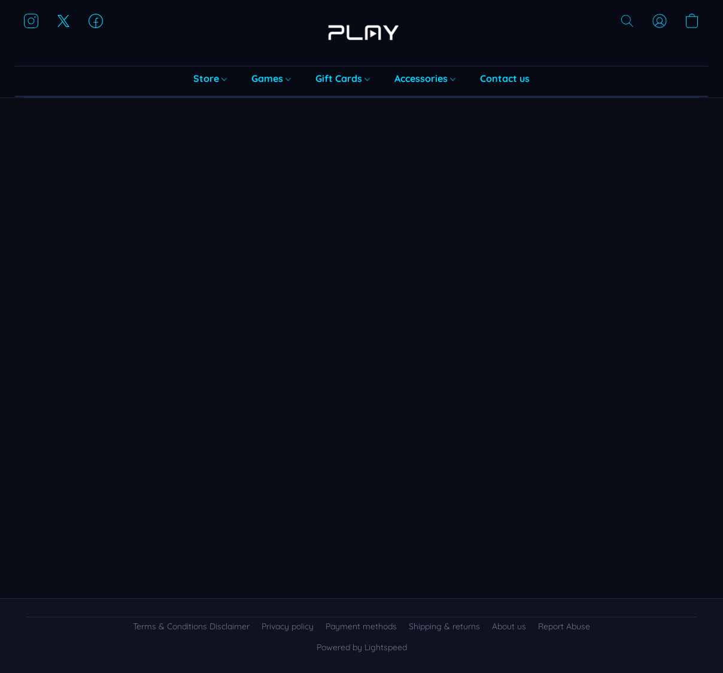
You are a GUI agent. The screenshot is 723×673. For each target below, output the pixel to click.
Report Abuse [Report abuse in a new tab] (564, 626)
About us (509, 626)
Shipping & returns (444, 626)
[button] (361, 33)
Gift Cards (342, 78)
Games (271, 78)
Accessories (424, 78)
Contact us (505, 78)
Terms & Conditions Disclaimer (191, 626)
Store (210, 78)
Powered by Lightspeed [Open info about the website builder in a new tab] (362, 647)
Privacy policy (288, 626)
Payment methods (361, 626)
